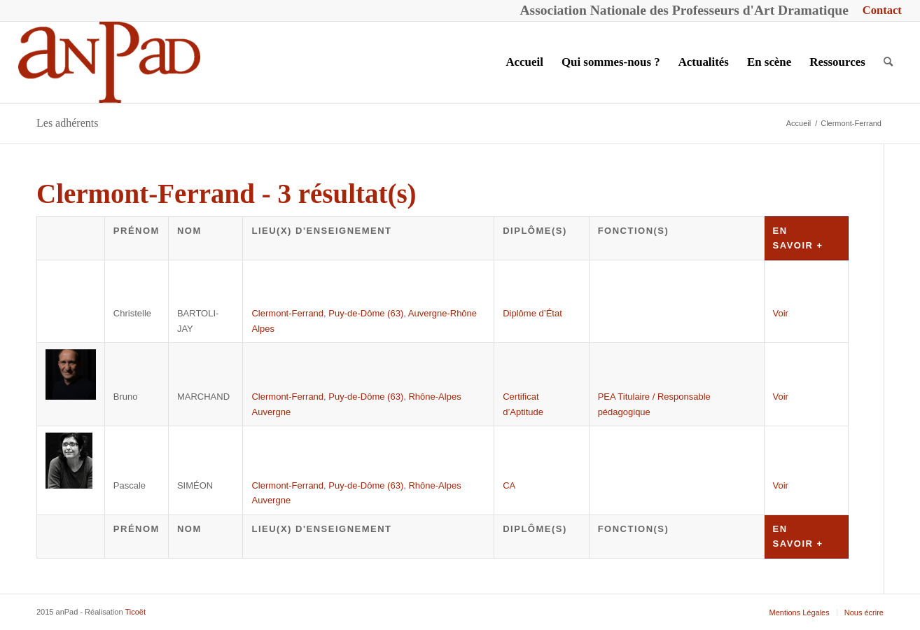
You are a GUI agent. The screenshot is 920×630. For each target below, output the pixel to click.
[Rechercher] (888, 62)
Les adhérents (67, 123)
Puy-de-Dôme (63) (365, 313)
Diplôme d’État (532, 313)
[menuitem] (879, 11)
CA (509, 485)
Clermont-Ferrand (287, 313)
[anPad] (109, 62)
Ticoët (135, 612)
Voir (780, 313)
